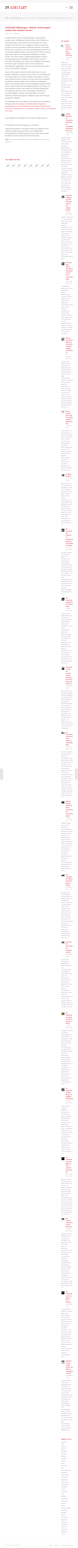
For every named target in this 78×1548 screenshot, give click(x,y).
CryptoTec (64, 1458)
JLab (62, 1494)
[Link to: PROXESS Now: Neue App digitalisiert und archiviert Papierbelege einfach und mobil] (36, 166)
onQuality (64, 1501)
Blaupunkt (64, 1451)
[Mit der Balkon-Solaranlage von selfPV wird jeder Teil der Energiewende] (76, 774)
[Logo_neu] (16, 7)
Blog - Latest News (12, 18)
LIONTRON (64, 1498)
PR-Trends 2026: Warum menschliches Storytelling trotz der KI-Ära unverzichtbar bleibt (70, 271)
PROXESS (64, 1510)
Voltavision (64, 1529)
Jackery (63, 1489)
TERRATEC (64, 1524)
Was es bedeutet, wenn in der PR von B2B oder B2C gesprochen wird (69, 417)
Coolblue (63, 1456)
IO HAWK (64, 1487)
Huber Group (65, 1482)
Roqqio (63, 1515)
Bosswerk (64, 1454)
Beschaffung (12, 139)
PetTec (63, 1505)
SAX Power (64, 1517)
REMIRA (63, 1512)
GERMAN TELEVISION (65, 1474)
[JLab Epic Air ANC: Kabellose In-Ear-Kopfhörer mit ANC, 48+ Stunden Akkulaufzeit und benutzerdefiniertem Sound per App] (1, 774)
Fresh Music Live (66, 1470)
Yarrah (63, 1534)
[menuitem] (50, 1545)
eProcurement (45, 139)
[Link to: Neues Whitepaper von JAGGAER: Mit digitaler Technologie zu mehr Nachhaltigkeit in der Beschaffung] (30, 166)
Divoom (63, 1461)
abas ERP (64, 1442)
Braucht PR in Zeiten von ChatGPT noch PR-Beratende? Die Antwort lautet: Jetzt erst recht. (69, 676)
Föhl (62, 1468)
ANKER (63, 1449)
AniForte (63, 1447)
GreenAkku (64, 1480)
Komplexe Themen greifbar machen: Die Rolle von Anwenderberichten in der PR (71, 1367)
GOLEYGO (64, 1477)
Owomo (63, 1503)
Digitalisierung (36, 139)
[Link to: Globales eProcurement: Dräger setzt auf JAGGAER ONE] (7, 166)
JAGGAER (17, 33)
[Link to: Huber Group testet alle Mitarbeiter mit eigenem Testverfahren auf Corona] (25, 166)
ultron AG (64, 1527)
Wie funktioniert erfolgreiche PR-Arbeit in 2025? (69, 602)
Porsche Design (65, 1508)
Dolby (62, 1463)
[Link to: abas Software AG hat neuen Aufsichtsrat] (19, 166)
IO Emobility (64, 1484)
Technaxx (64, 1522)
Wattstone (64, 1531)
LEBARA (63, 1496)
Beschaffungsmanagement (24, 139)
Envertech (64, 1465)
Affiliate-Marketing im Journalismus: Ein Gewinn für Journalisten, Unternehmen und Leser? (70, 122)
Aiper (62, 1444)
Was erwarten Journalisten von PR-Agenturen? (69, 1223)
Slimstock (64, 1520)
